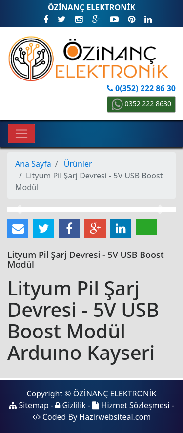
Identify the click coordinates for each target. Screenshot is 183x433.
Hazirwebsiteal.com (115, 417)
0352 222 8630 (141, 103)
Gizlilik (70, 405)
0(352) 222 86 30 (141, 88)
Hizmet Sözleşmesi (130, 405)
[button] (20, 209)
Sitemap (29, 405)
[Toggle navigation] (21, 133)
